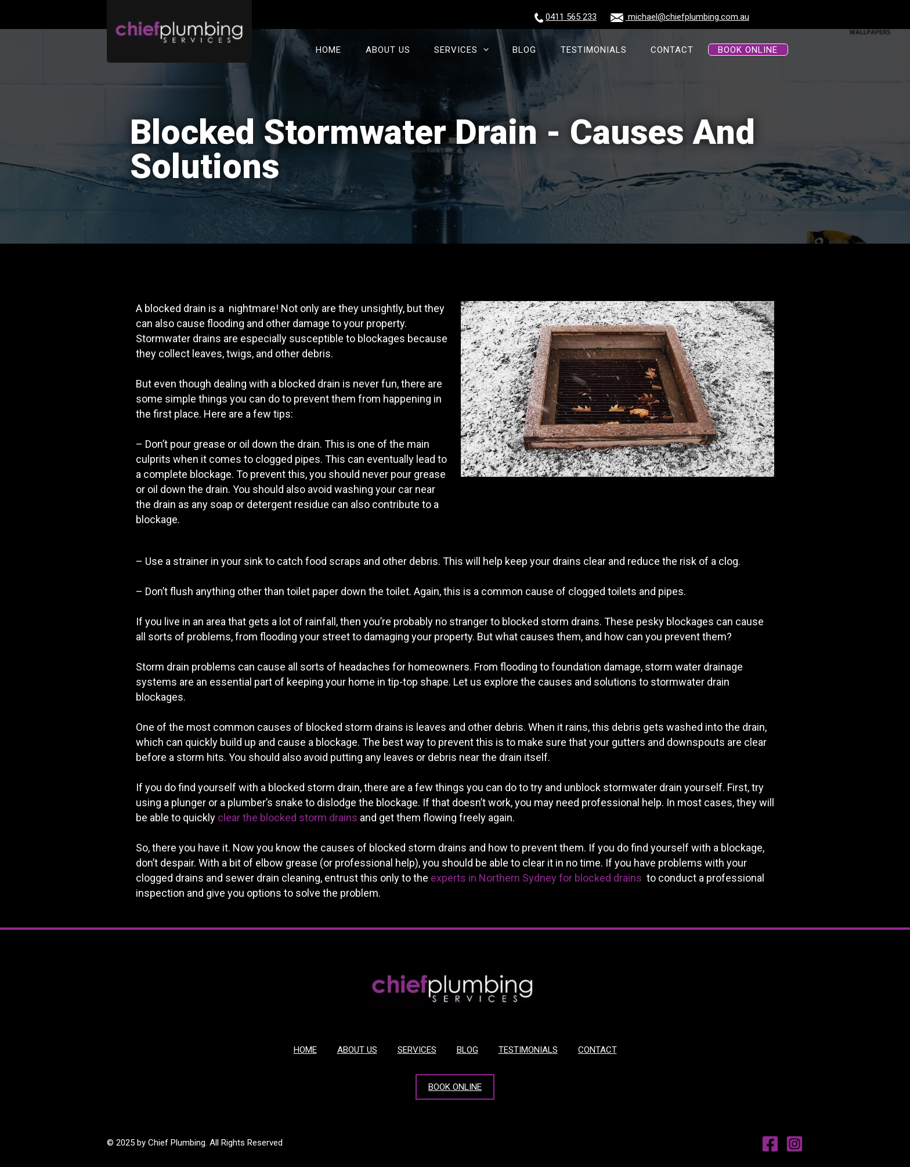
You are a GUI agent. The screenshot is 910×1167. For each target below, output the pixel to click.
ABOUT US (429, 50)
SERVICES (495, 50)
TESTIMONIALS (612, 50)
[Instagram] (794, 1143)
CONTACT (682, 50)
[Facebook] (770, 1143)
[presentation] (516, 50)
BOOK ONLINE (751, 50)
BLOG (550, 50)
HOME (378, 50)
